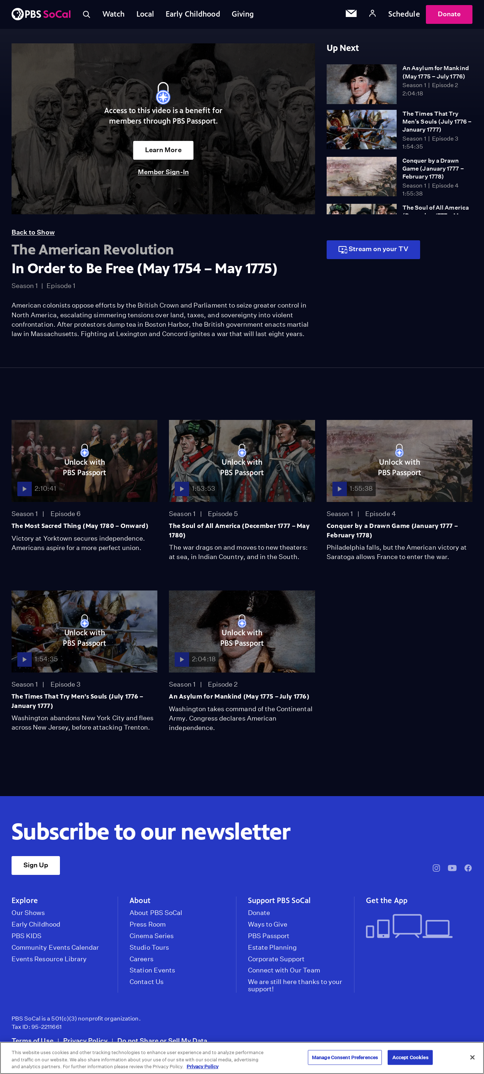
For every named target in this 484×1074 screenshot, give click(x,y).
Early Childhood (193, 14)
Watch (114, 14)
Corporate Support (276, 959)
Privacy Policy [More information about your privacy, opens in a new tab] (202, 1067)
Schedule (404, 14)
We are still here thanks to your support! (295, 985)
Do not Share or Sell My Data (162, 1040)
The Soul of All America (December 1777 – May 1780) (239, 530)
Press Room (148, 924)
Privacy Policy (85, 1040)
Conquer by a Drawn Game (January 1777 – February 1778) (433, 168)
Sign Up (35, 865)
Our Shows (28, 912)
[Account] (372, 14)
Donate (449, 14)
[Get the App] (416, 926)
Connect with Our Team (284, 970)
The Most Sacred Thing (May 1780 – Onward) (80, 526)
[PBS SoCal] (41, 14)
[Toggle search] (87, 14)
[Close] (472, 1057)
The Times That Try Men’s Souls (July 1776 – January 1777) (437, 121)
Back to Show (33, 232)
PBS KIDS (27, 936)
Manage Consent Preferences (345, 1057)
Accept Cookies (410, 1057)
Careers (141, 959)
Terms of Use (32, 1040)
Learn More (163, 150)
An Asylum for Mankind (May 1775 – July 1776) (239, 696)
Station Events (152, 970)
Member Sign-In (163, 172)
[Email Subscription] (351, 14)
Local (145, 14)
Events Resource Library (49, 959)
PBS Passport (269, 936)
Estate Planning (272, 947)
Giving (243, 14)
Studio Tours (149, 947)
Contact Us (146, 981)
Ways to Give (268, 924)
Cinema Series (152, 936)
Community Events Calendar (55, 947)
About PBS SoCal (156, 912)
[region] (242, 1058)
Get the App (386, 900)
